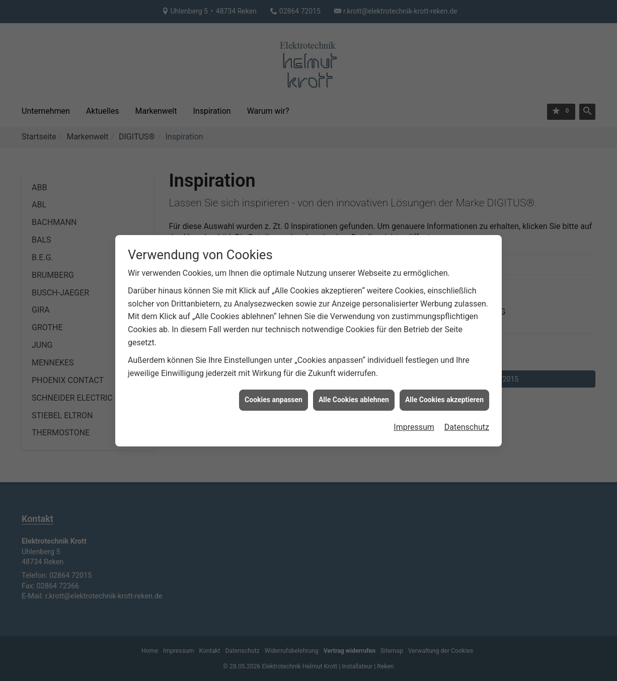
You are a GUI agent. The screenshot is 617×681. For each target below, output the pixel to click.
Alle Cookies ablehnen (354, 396)
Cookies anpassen (273, 396)
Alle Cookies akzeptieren (444, 396)
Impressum (414, 423)
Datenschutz (466, 423)
